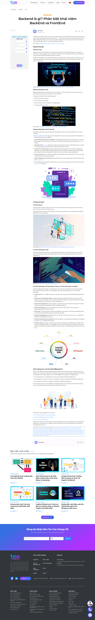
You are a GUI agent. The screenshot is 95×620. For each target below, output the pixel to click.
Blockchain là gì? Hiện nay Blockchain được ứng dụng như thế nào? (56, 247)
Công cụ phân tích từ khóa (55, 599)
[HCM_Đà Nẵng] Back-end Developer (44, 417)
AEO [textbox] (52, 538)
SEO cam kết (56, 427)
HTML (44, 294)
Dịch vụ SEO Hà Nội (14, 596)
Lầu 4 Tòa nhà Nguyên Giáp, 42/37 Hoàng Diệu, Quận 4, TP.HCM (71, 561)
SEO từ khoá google (74, 430)
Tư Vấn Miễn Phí (79, 2)
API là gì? (45, 145)
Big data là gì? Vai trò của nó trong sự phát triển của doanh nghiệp (56, 87)
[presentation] (19, 58)
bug (77, 315)
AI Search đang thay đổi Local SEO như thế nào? (37, 607)
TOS (47, 41)
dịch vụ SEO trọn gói (59, 434)
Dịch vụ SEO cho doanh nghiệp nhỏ (18, 604)
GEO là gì (71, 599)
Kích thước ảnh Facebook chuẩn (37, 596)
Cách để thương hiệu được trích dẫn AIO (76, 607)
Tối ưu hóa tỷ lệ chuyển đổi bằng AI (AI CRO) (17, 600)
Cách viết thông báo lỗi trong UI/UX (48, 283)
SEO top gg (76, 427)
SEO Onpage (49, 430)
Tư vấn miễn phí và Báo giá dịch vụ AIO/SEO (37, 610)
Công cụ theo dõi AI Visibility (55, 592)
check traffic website (44, 432)
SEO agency (39, 428)
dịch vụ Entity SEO (62, 432)
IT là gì (58, 38)
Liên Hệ (25, 578)
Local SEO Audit (52, 610)
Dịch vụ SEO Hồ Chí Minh (15, 592)
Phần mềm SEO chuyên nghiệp (56, 603)
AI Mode (51, 606)
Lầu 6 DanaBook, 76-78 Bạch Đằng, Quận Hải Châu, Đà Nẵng (70, 565)
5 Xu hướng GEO (33, 603)
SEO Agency (32, 604)
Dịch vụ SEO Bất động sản (16, 602)
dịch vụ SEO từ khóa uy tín (73, 432)
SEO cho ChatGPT (72, 596)
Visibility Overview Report (54, 598)
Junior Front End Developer (41, 419)
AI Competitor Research (54, 596)
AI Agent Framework (73, 612)
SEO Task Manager (53, 608)
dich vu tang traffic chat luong (66, 427)
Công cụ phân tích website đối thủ (56, 601)
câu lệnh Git (37, 163)
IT (26, 9)
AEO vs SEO (71, 601)
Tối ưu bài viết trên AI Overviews (75, 611)
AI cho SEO (73, 428)
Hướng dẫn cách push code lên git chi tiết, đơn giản (52, 126)
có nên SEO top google (48, 434)
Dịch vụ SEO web (14, 609)
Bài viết (21, 9)
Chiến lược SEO (33, 592)
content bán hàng (42, 430)
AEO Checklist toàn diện (35, 594)
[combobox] (57, 538)
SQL (80, 141)
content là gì (66, 430)
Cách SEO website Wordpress (36, 599)
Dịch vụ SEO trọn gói (14, 607)
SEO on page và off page (43, 435)
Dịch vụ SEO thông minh (15, 598)
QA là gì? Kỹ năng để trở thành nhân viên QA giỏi (51, 43)
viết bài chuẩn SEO (58, 431)
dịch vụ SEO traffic (49, 431)
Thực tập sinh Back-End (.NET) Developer (45, 415)
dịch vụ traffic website (68, 431)
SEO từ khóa (39, 434)
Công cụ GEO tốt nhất (54, 594)
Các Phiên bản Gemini (73, 594)
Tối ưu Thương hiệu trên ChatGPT (76, 609)
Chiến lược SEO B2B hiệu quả (36, 612)
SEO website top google (65, 428)
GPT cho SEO (56, 428)
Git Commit (40, 159)
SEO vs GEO (71, 603)
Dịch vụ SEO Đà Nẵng (15, 594)
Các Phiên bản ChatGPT (74, 592)
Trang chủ (13, 9)
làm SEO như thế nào (58, 430)
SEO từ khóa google (39, 431)
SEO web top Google (48, 428)
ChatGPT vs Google (73, 604)
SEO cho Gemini (72, 598)
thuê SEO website (68, 434)
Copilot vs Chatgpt (53, 604)
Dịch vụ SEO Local (34, 601)
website (41, 320)
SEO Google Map (33, 598)
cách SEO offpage (53, 432)
